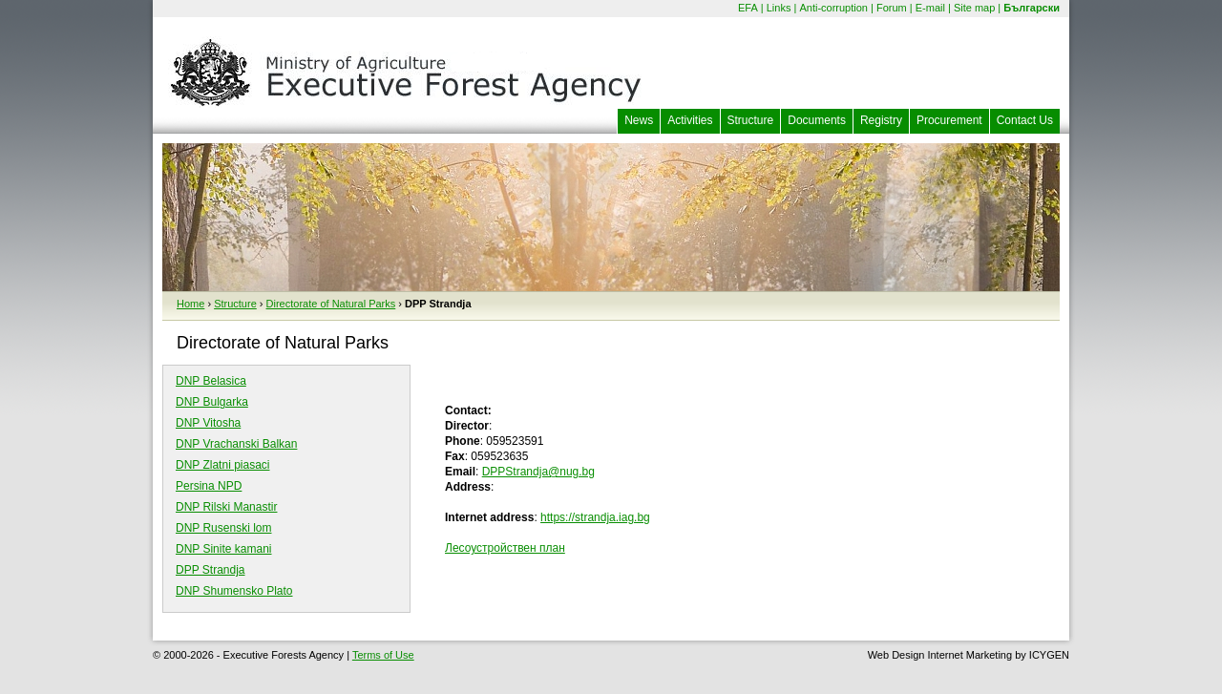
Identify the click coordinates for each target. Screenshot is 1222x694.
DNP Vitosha (208, 423)
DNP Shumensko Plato (234, 591)
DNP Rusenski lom (223, 528)
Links (779, 7)
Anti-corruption (833, 7)
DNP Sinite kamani (224, 549)
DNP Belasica (211, 381)
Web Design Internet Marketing (940, 655)
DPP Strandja (210, 570)
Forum (891, 7)
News (638, 120)
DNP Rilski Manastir (226, 507)
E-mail (930, 7)
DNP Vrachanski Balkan (236, 444)
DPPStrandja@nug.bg (538, 471)
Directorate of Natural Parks (331, 303)
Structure (750, 120)
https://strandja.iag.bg (595, 517)
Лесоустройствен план (505, 548)
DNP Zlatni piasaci (222, 465)
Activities (689, 120)
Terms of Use (383, 655)
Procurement (949, 120)
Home (190, 303)
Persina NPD (209, 486)
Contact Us (1025, 120)
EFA (748, 7)
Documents (817, 120)
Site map (974, 7)
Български (1031, 7)
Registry (881, 120)
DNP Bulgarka (212, 402)
